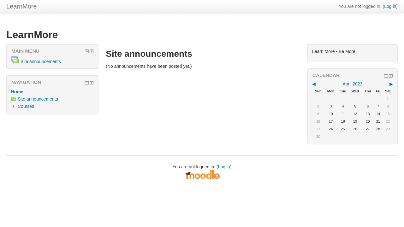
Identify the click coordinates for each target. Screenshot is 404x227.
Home (17, 91)
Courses (26, 106)
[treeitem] (52, 92)
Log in (390, 6)
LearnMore (21, 6)
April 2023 (352, 83)
